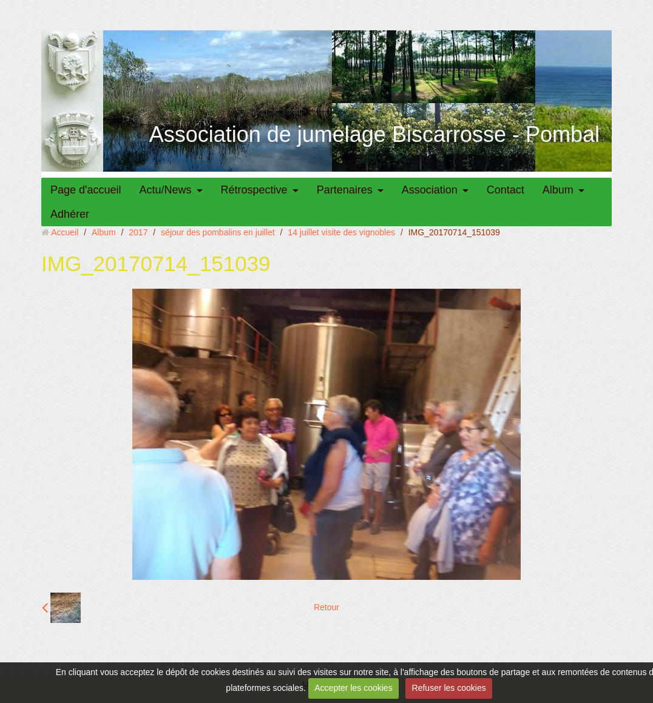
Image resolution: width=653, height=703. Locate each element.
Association (430, 190)
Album (558, 190)
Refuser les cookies (449, 688)
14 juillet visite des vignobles (341, 232)
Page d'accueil (85, 190)
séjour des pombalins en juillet (218, 232)
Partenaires (345, 190)
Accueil (64, 232)
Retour (326, 607)
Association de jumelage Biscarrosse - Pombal (374, 134)
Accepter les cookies (353, 688)
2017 (138, 232)
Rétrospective (254, 190)
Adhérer (69, 214)
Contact (505, 190)
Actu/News (166, 190)
